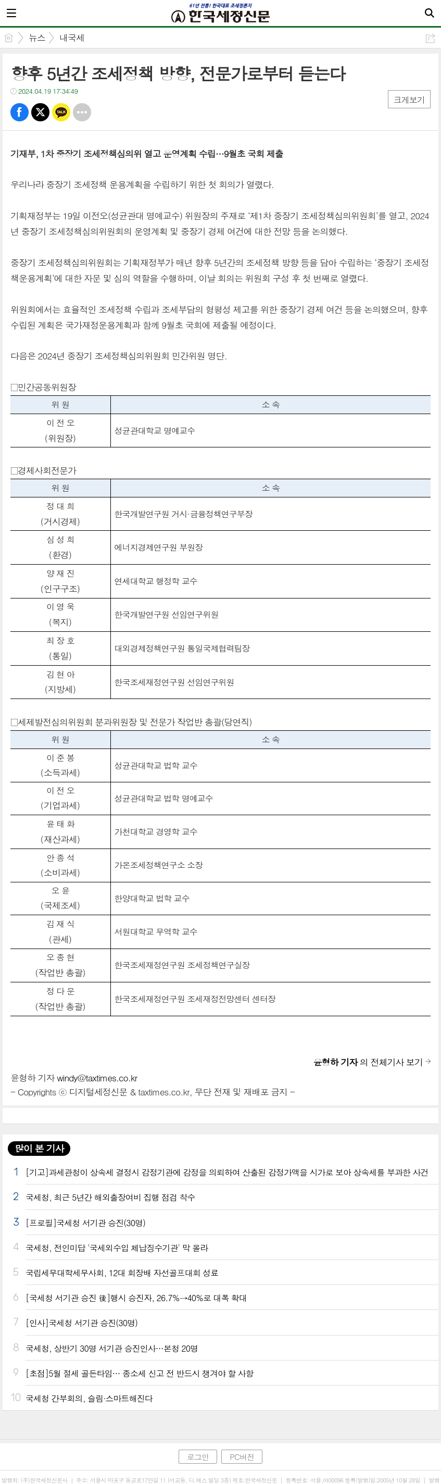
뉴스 (37, 37)
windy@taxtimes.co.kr (97, 1077)
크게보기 (409, 100)
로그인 (198, 1456)
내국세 (71, 37)
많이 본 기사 (39, 1148)
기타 (82, 112)
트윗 (40, 112)
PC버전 (242, 1456)
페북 (19, 112)
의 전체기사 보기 (368, 1062)
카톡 (61, 112)
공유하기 (430, 38)
